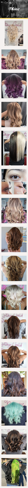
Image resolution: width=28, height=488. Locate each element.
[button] (2, 2)
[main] (14, 9)
